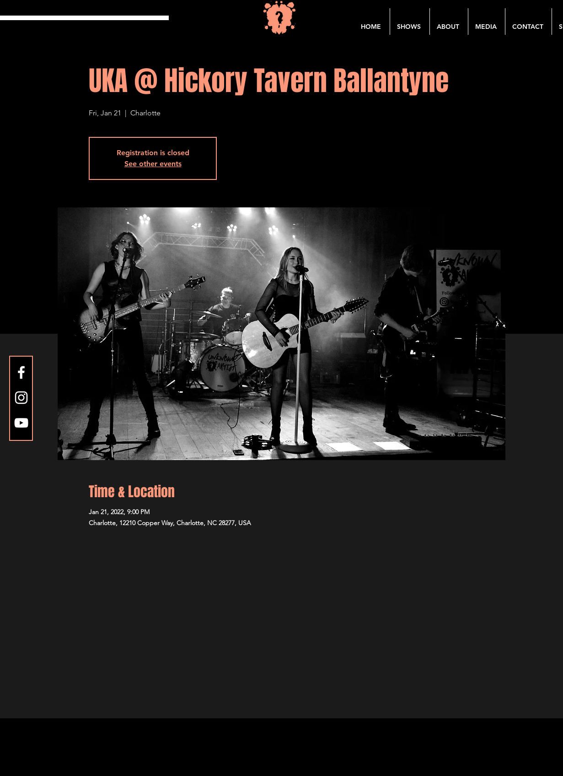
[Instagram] (21, 397)
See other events (153, 163)
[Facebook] (21, 372)
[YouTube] (21, 422)
